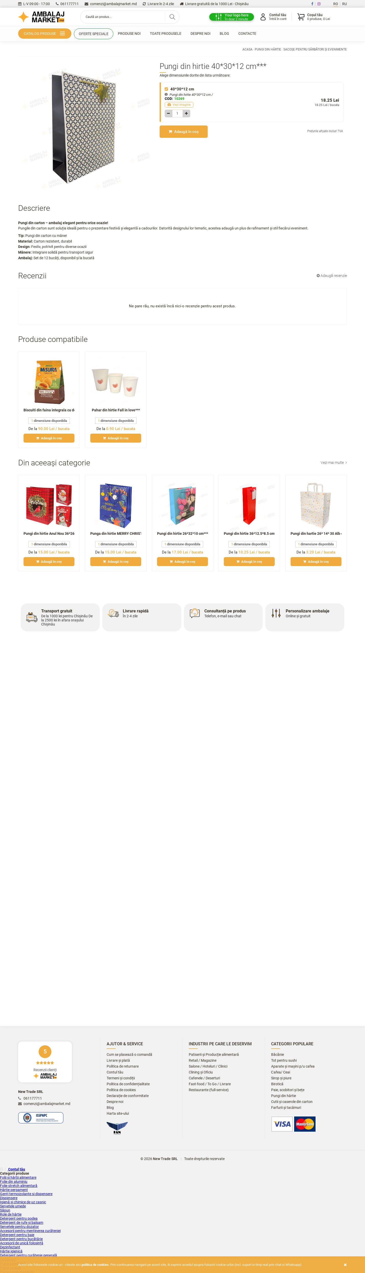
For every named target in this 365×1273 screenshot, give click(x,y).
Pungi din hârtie (268, 49)
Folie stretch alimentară (18, 1186)
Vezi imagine (179, 105)
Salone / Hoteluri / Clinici (208, 1066)
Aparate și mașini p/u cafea (293, 1066)
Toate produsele (165, 34)
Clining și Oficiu (201, 1072)
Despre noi (201, 34)
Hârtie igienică (11, 1251)
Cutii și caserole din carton (292, 1102)
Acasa (247, 49)
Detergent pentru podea (19, 1218)
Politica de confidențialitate (128, 1084)
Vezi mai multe (334, 463)
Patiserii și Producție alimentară (214, 1055)
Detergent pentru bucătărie (21, 1239)
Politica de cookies (121, 1090)
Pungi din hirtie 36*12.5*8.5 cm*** (249, 533)
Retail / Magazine (202, 1060)
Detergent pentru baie (17, 1235)
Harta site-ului (118, 1113)
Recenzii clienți (45, 1062)
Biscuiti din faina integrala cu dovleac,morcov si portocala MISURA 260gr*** (49, 410)
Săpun (5, 1210)
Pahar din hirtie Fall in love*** (116, 410)
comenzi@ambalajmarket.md (111, 4)
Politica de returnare (123, 1066)
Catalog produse (45, 34)
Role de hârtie (10, 1214)
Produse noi (129, 34)
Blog (224, 34)
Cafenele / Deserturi (204, 1078)
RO (335, 4)
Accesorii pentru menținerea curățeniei (30, 1231)
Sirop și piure (281, 1078)
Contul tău (115, 1072)
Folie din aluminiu (13, 1182)
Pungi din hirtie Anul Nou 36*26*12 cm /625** (49, 533)
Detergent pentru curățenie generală (28, 1255)
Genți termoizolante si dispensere (26, 1194)
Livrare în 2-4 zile (158, 4)
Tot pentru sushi (284, 1060)
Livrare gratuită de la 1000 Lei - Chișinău (214, 4)
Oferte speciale (93, 34)
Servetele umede (13, 1206)
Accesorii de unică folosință (21, 1243)
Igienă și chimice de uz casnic (23, 1202)
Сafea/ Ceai (280, 1072)
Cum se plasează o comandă (129, 1055)
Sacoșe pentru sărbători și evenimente (315, 49)
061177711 (67, 4)
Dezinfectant (10, 1247)
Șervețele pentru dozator (19, 1227)
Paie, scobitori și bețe (287, 1090)
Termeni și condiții (121, 1078)
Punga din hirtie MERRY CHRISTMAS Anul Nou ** (115, 533)
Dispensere (8, 1198)
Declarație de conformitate (128, 1096)
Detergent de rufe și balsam (21, 1222)
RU (344, 4)
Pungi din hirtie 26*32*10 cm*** (182, 533)
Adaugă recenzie (332, 276)
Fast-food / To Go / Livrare (210, 1084)
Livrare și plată (118, 1060)
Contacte (247, 34)
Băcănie (277, 1055)
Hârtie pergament (14, 1190)
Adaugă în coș (184, 131)
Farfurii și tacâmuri (286, 1108)
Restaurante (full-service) (209, 1090)
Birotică (277, 1084)
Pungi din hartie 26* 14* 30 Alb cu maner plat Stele (316, 533)
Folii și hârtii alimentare (18, 1177)
